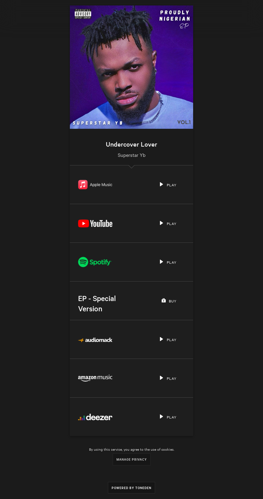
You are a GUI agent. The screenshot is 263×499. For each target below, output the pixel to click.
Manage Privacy (131, 459)
